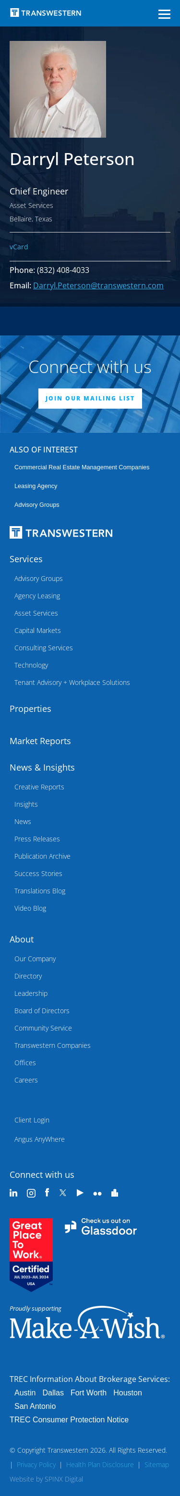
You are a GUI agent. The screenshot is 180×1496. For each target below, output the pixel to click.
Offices (25, 1062)
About (22, 939)
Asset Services (36, 613)
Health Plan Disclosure (100, 1464)
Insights (26, 804)
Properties (30, 708)
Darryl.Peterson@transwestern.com (98, 285)
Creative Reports (39, 786)
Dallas (52, 1393)
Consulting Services (43, 647)
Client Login (31, 1119)
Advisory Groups (37, 505)
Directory (28, 975)
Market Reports (40, 741)
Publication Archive (42, 856)
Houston (127, 1393)
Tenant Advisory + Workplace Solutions (72, 682)
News (22, 821)
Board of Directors (42, 1010)
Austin (25, 1393)
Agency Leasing (37, 595)
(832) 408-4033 (63, 270)
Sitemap (156, 1464)
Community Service (43, 1027)
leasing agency (35, 486)
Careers (26, 1079)
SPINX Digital (64, 1478)
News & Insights (42, 767)
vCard (19, 246)
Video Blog (30, 908)
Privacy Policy (36, 1464)
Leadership (31, 993)
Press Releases (37, 838)
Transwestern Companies (52, 1045)
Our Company (35, 958)
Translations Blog (39, 890)
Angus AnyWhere (39, 1139)
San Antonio (35, 1406)
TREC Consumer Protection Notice (69, 1420)
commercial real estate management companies (81, 467)
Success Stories (38, 873)
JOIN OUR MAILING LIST (90, 398)
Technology (31, 665)
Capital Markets (37, 630)
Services (26, 559)
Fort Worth (89, 1393)
